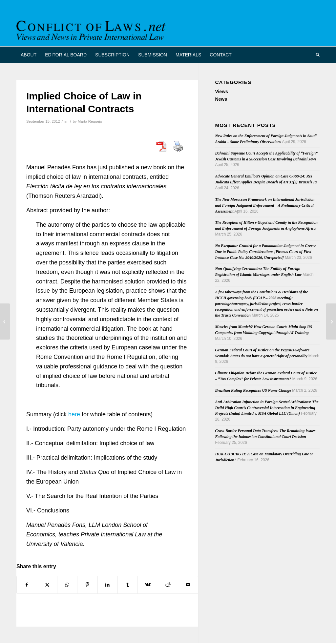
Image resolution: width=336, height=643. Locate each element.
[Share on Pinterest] (87, 584)
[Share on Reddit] (168, 584)
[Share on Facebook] (27, 584)
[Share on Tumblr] (127, 584)
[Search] (316, 55)
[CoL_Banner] (92, 29)
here (74, 414)
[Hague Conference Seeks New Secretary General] (331, 321)
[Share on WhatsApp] (67, 584)
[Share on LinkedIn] (107, 584)
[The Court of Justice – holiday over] (5, 321)
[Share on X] (47, 584)
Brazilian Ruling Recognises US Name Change (253, 390)
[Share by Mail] (188, 584)
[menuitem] (28, 55)
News (221, 99)
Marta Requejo (90, 121)
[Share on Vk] (148, 584)
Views (221, 91)
